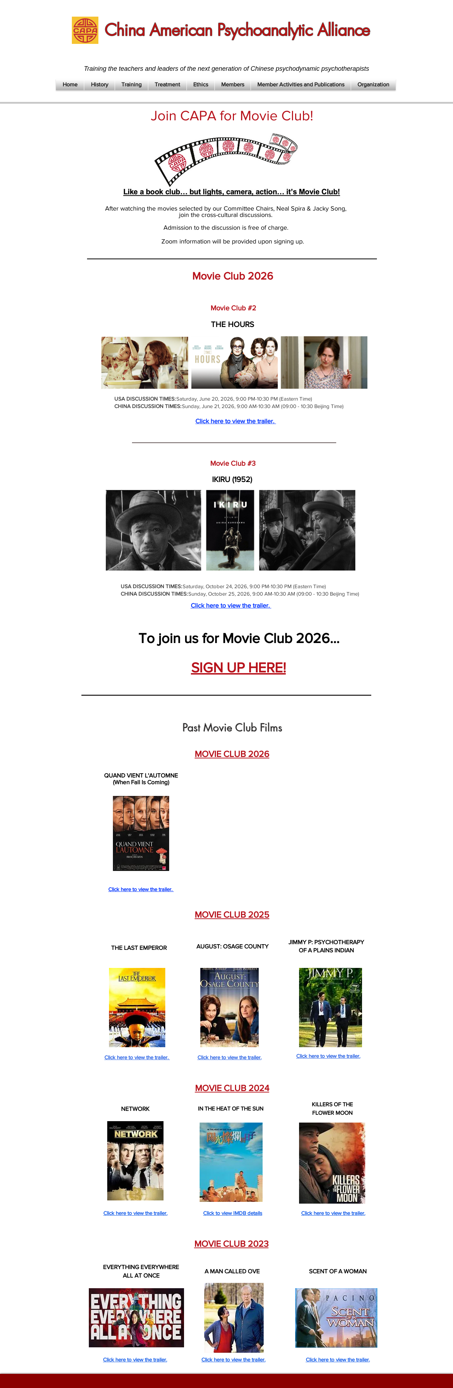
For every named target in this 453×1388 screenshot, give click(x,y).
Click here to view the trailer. (235, 421)
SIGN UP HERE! (238, 667)
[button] (99, 84)
